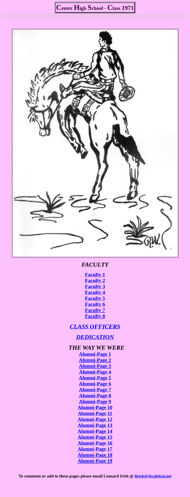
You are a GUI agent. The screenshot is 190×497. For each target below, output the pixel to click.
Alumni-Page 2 (95, 360)
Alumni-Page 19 (95, 461)
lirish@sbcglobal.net (153, 476)
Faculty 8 (95, 316)
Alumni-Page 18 (95, 455)
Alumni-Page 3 (95, 366)
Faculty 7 (95, 310)
